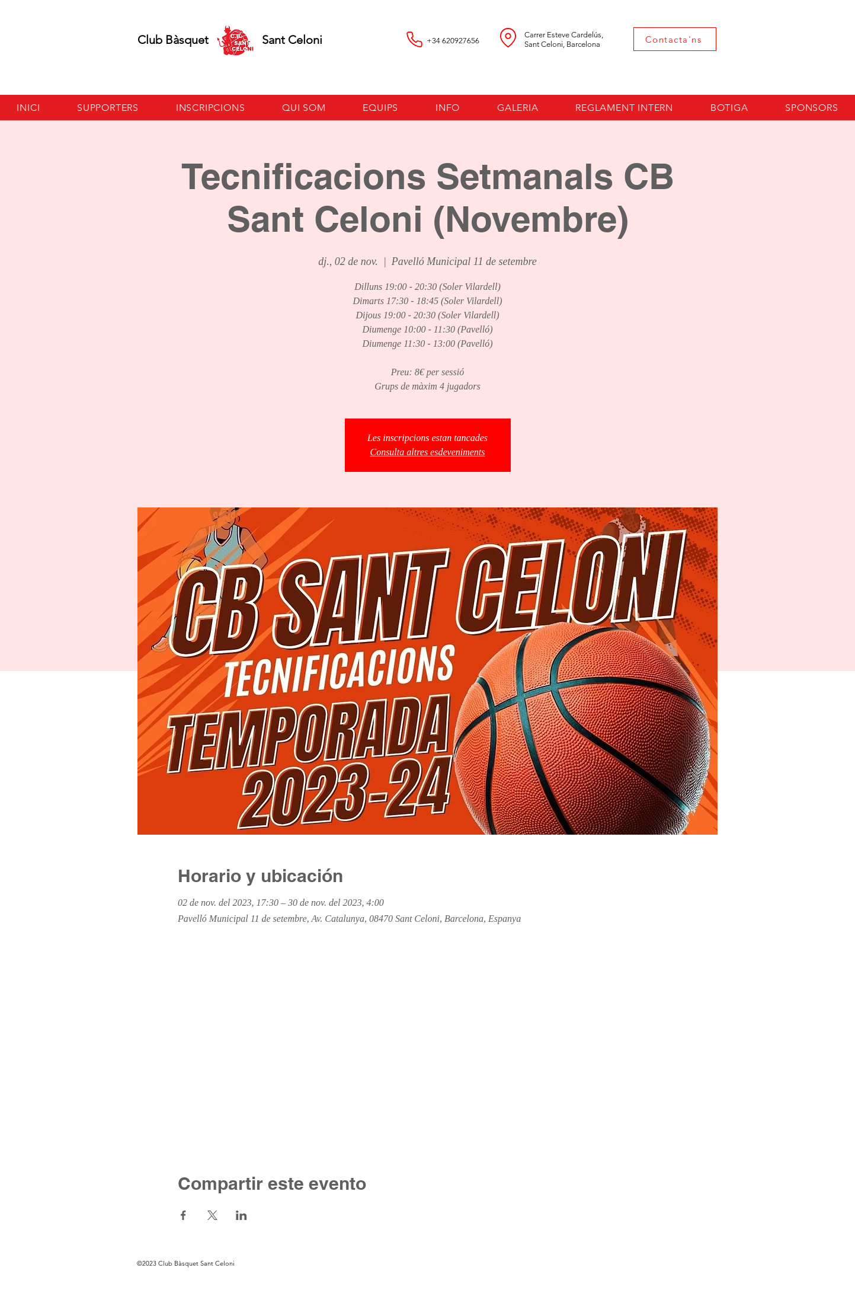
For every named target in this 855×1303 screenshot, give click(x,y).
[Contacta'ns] (674, 39)
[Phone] (415, 39)
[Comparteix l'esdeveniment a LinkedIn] (241, 1215)
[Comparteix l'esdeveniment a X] (212, 1215)
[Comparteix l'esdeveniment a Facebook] (183, 1215)
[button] (210, 107)
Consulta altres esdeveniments (427, 452)
